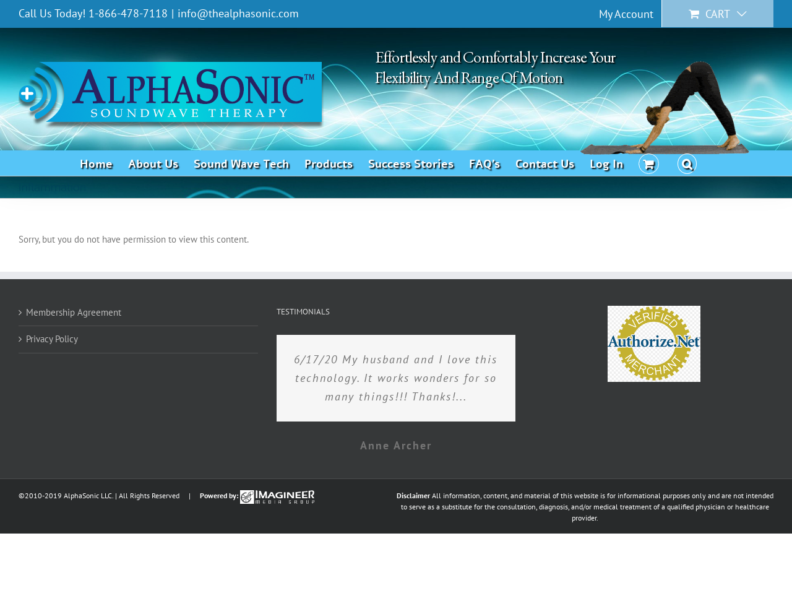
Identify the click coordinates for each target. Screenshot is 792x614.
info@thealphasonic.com (238, 13)
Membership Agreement (73, 312)
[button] (687, 162)
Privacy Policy (52, 339)
